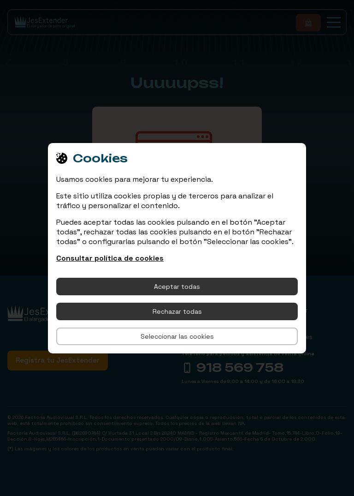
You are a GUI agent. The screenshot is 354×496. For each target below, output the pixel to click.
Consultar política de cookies (110, 258)
